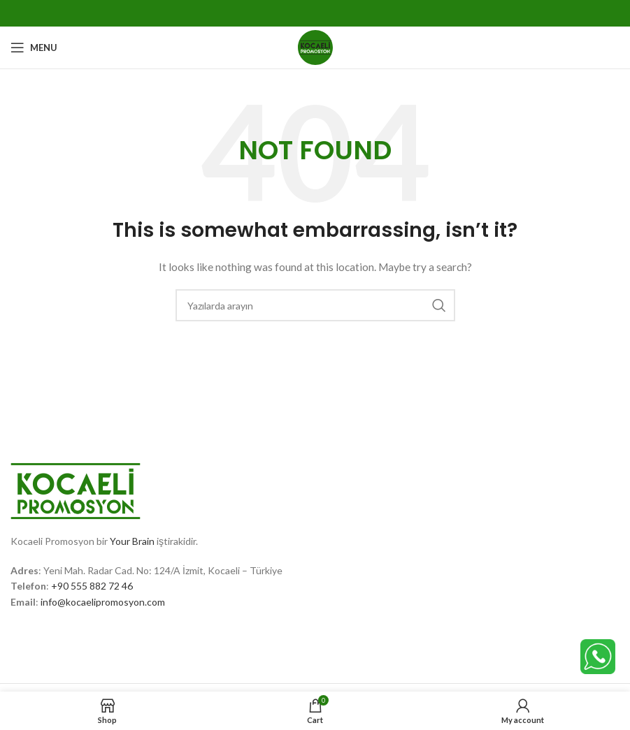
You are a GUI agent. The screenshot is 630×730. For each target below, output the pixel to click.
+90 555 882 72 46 (92, 586)
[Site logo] (315, 46)
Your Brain (132, 541)
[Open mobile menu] (33, 47)
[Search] (315, 305)
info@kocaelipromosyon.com (103, 602)
